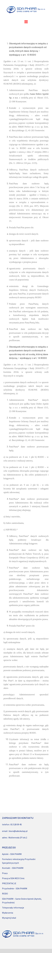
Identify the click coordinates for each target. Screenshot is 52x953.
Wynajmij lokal (9, 917)
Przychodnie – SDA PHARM (14, 888)
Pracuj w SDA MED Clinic (13, 878)
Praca (4, 873)
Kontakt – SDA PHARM (12, 868)
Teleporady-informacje (13, 907)
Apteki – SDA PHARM (12, 854)
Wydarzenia (7, 912)
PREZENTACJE (9, 883)
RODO (5, 893)
